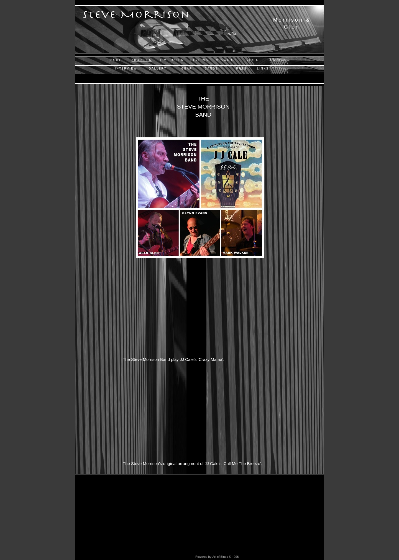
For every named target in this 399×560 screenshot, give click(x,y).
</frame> (199, 312)
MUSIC (227, 59)
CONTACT (276, 59)
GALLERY (158, 68)
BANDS (211, 68)
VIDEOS (253, 60)
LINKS (263, 68)
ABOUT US (142, 59)
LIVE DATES (171, 59)
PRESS (241, 68)
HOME (116, 59)
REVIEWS (199, 59)
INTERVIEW (126, 68)
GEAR (186, 68)
